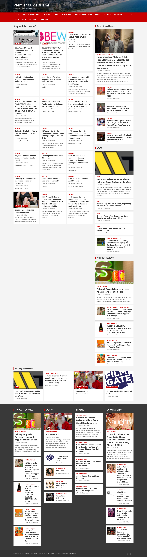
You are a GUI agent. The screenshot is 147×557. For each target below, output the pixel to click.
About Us (32, 19)
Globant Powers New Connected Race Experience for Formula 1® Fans (112, 217)
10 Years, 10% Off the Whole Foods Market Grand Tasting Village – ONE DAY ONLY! (53, 134)
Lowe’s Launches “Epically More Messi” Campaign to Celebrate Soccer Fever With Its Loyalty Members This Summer (118, 245)
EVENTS (97, 15)
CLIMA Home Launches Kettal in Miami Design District (113, 229)
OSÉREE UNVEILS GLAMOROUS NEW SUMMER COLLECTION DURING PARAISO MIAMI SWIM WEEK (119, 92)
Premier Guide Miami (31, 5)
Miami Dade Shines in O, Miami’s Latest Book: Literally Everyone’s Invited (124, 496)
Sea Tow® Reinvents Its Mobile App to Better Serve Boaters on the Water (27, 393)
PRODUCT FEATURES (24, 410)
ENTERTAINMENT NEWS (83, 15)
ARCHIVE (18, 43)
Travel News (54, 373)
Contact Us (43, 19)
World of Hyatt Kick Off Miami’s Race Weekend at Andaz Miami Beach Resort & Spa (119, 137)
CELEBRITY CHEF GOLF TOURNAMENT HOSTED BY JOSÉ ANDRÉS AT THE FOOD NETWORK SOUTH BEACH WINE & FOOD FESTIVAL (53, 54)
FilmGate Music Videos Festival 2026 (62, 458)
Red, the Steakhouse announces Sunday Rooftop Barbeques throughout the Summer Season (78, 160)
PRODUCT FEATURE (116, 238)
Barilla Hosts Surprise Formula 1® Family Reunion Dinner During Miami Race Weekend (119, 123)
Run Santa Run (82, 391)
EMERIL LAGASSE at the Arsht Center (78, 180)
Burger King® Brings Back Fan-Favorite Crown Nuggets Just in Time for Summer (119, 345)
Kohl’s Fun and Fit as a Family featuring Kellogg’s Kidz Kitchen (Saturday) (79, 104)
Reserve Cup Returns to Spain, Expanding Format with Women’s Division (114, 204)
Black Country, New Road (61, 484)
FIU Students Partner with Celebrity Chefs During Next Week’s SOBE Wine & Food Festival (79, 80)
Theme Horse (50, 553)
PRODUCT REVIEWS (105, 258)
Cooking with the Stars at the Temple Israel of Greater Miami (25, 181)
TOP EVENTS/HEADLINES (30, 15)
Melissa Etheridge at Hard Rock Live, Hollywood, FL (86, 489)
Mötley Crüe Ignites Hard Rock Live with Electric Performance (88, 463)
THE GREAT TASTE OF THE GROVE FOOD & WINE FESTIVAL (79, 37)
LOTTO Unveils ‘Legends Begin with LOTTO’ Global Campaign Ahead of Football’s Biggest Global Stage (119, 312)
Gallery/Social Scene (105, 26)
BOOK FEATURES (114, 410)
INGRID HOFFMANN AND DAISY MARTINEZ (24, 211)
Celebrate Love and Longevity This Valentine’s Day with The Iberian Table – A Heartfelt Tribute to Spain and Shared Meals (124, 474)
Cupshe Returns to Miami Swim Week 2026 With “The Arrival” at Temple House (118, 108)
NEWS (57, 15)
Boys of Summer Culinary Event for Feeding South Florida (25, 158)
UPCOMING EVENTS (81, 386)
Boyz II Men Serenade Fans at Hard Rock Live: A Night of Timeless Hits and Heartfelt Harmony (88, 448)
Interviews (118, 15)
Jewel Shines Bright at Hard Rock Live (87, 477)
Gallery (24, 205)
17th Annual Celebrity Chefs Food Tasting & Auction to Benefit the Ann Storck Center (79, 134)
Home (17, 15)
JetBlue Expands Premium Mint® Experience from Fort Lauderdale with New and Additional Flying (56, 379)
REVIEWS (80, 410)
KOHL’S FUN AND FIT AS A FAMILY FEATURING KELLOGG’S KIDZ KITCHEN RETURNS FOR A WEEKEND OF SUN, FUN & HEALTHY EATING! (26, 107)
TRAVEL (47, 373)
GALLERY (107, 15)
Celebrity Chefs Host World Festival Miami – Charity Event (26, 133)
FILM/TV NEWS (67, 15)
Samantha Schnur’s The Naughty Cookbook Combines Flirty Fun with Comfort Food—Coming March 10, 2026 (118, 439)
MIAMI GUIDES (20, 19)
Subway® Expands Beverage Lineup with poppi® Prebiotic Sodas (26, 437)
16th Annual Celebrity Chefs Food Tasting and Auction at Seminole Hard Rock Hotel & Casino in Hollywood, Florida (52, 201)
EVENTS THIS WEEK (102, 54)
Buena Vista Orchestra (60, 497)
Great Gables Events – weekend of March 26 (51, 180)
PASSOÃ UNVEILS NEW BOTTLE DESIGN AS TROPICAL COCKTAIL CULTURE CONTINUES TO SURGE (119, 329)
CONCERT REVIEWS (81, 415)
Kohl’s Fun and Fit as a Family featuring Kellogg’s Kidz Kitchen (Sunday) (52, 104)
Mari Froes (60, 471)
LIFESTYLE (47, 15)
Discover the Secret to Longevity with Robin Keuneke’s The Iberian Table (124, 534)
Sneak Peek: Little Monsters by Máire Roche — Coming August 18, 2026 (124, 515)
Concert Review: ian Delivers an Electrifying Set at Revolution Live (87, 420)
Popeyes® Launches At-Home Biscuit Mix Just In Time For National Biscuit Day (119, 359)
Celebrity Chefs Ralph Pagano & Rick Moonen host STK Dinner (24, 79)
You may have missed (24, 369)
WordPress (72, 553)
